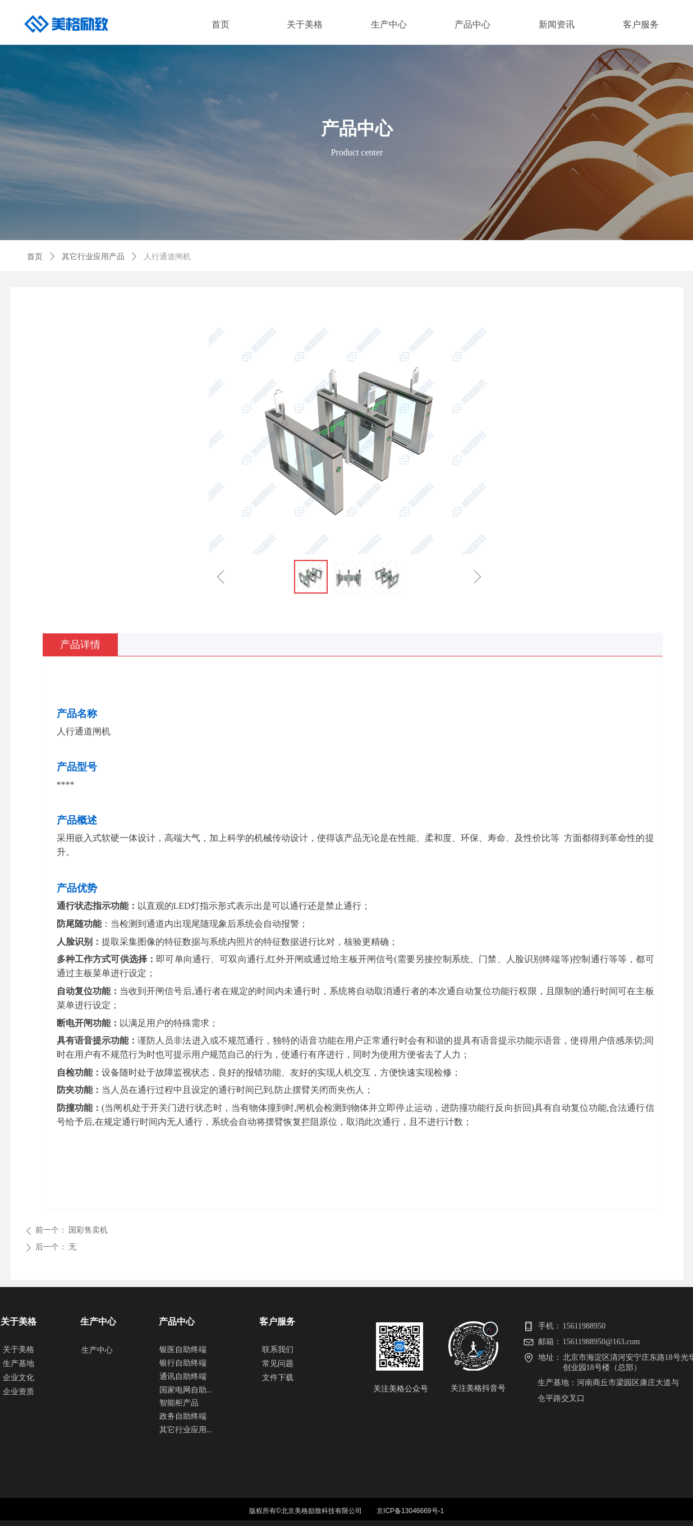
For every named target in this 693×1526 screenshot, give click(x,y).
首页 (35, 256)
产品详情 (80, 644)
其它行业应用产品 (93, 256)
